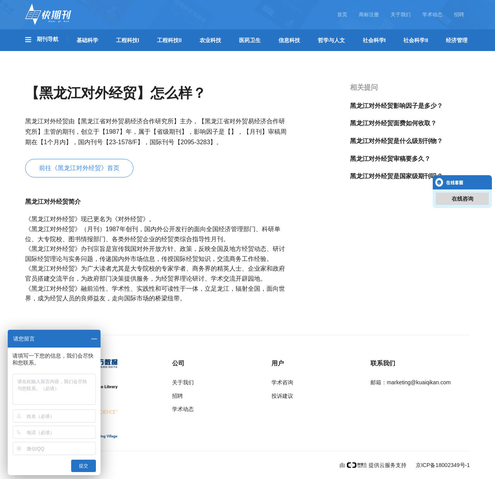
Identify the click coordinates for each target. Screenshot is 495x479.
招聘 (459, 14)
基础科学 (87, 40)
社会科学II (415, 40)
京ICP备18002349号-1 (442, 465)
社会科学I (374, 40)
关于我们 (401, 14)
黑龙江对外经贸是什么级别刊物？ (396, 141)
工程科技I (127, 40)
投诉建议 (282, 396)
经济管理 (457, 40)
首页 (342, 14)
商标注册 (369, 14)
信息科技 (289, 40)
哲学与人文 (331, 40)
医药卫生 (250, 40)
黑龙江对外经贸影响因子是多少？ (396, 105)
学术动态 (432, 14)
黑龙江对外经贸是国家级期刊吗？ (396, 176)
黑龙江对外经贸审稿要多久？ (390, 158)
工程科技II (169, 40)
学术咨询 (282, 382)
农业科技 (210, 40)
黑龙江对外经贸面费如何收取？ (393, 123)
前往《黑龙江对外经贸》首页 (79, 168)
